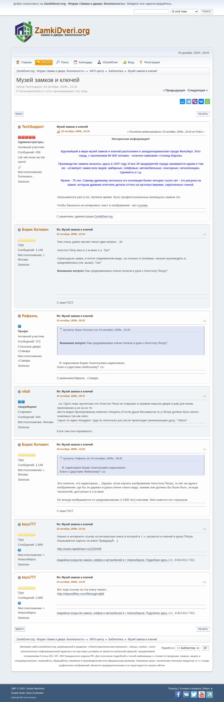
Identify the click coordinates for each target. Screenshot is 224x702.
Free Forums (30, 697)
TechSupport (33, 127)
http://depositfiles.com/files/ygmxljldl (80, 593)
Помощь (173, 688)
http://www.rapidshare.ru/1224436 (79, 549)
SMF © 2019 (18, 688)
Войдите (133, 3)
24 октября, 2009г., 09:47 (71, 396)
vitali (26, 391)
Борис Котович (35, 229)
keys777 (29, 524)
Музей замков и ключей (72, 126)
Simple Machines (35, 688)
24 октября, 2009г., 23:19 (71, 528)
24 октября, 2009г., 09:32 (71, 320)
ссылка (142, 205)
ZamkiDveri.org (104, 216)
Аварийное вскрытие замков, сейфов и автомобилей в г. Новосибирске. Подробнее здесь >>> (115, 560)
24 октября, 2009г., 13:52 (71, 449)
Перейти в (167, 647)
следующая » (198, 90)
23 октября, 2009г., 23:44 (71, 234)
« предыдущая (174, 90)
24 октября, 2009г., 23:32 (71, 582)
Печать (203, 114)
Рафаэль (30, 316)
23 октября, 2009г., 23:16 (75, 131)
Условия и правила (190, 688)
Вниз (18, 114)
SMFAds (15, 697)
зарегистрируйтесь (158, 3)
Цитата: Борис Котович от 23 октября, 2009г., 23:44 (96, 329)
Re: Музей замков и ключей (75, 229)
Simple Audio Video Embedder (27, 693)
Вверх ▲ (208, 688)
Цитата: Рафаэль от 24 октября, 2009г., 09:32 (92, 458)
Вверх (19, 629)
